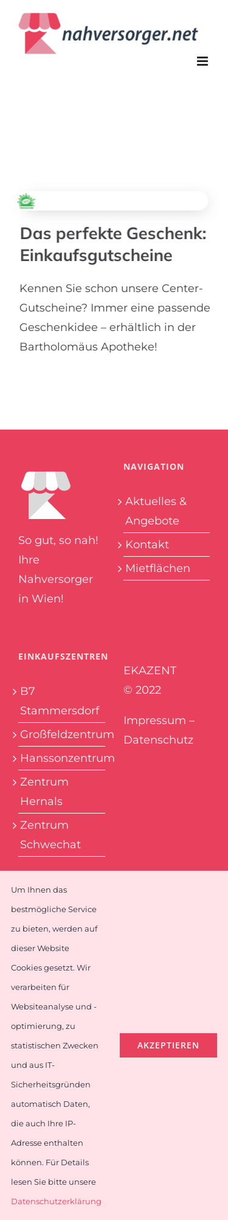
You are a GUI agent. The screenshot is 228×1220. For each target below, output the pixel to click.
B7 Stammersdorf (59, 701)
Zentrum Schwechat (50, 834)
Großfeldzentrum (61, 734)
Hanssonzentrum (61, 758)
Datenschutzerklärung (56, 1201)
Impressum (154, 720)
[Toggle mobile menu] (203, 61)
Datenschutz (158, 740)
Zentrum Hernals (44, 791)
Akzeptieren (168, 1045)
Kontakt (147, 544)
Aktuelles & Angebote (156, 511)
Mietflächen (157, 568)
